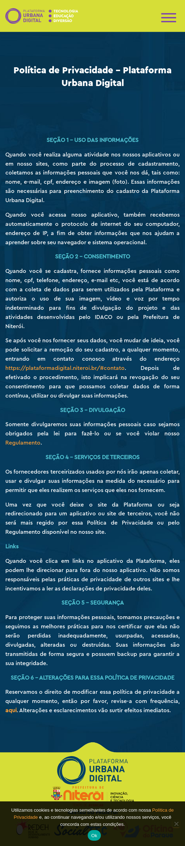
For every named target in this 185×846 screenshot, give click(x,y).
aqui (11, 710)
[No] (176, 823)
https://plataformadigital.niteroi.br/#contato (65, 368)
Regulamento (22, 443)
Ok (94, 835)
